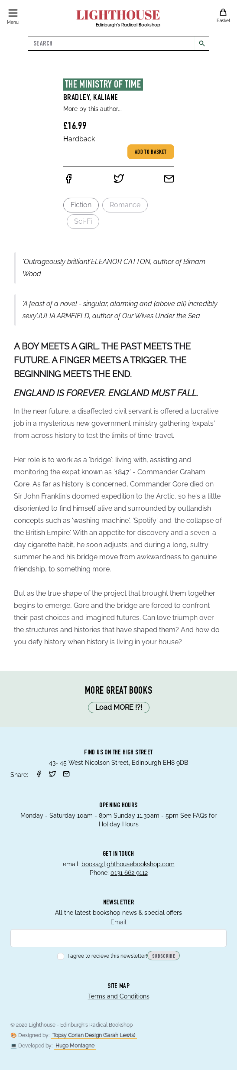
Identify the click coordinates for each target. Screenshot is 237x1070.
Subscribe (163, 956)
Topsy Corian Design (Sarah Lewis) (93, 1035)
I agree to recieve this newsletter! (102, 956)
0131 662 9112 (129, 872)
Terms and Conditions (118, 996)
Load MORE (118, 707)
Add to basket (151, 153)
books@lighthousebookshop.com (128, 864)
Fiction (81, 205)
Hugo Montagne (74, 1046)
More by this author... (92, 108)
